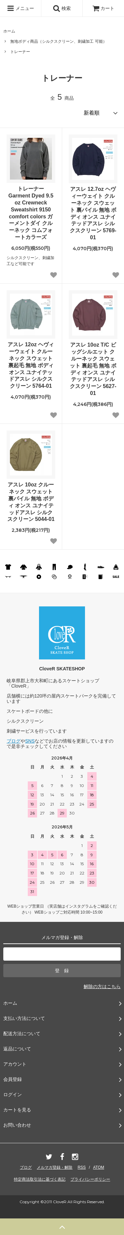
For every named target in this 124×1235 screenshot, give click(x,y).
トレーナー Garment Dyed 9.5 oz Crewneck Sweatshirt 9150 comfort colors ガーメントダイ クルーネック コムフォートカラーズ (30, 213)
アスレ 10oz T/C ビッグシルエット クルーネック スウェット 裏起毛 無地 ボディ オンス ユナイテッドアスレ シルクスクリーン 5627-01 (93, 369)
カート (103, 8)
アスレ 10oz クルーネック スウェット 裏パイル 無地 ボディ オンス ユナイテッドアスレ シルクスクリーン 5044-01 (31, 502)
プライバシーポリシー (90, 1179)
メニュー (20, 8)
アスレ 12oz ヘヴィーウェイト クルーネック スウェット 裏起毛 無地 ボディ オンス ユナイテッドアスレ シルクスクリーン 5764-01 (31, 365)
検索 (62, 8)
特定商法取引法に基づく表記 (39, 1179)
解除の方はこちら (102, 986)
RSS (82, 1167)
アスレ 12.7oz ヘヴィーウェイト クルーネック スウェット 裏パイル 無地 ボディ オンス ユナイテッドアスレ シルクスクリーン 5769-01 (93, 213)
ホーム (9, 31)
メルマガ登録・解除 (54, 1167)
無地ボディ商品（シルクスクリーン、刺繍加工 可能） (58, 41)
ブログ (14, 741)
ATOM (98, 1167)
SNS (30, 741)
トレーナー (20, 51)
